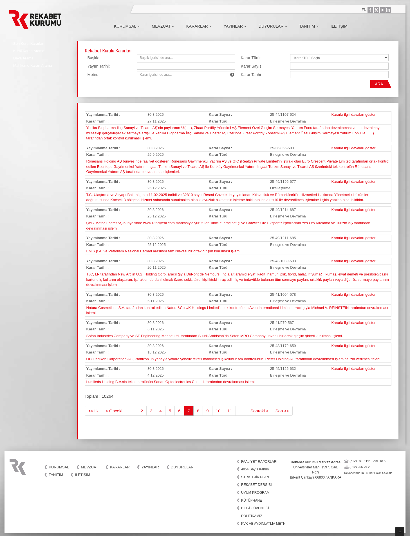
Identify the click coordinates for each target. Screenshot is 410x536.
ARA (379, 84)
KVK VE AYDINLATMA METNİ (263, 524)
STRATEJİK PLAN (255, 477)
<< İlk (93, 410)
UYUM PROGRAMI (255, 493)
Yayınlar (235, 26)
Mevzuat (163, 26)
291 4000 (379, 460)
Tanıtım (309, 26)
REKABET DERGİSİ (256, 485)
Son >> (282, 410)
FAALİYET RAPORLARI (259, 462)
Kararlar (199, 26)
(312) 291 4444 (360, 460)
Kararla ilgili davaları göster (353, 114)
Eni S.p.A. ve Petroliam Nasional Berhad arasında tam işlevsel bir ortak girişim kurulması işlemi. (163, 251)
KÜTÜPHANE (251, 500)
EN (364, 10)
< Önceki (114, 410)
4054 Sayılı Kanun (255, 469)
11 (229, 410)
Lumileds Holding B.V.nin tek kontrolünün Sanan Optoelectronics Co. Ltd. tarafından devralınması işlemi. (171, 382)
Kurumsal (127, 26)
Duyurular (273, 26)
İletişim (339, 26)
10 (218, 410)
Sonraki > (259, 410)
